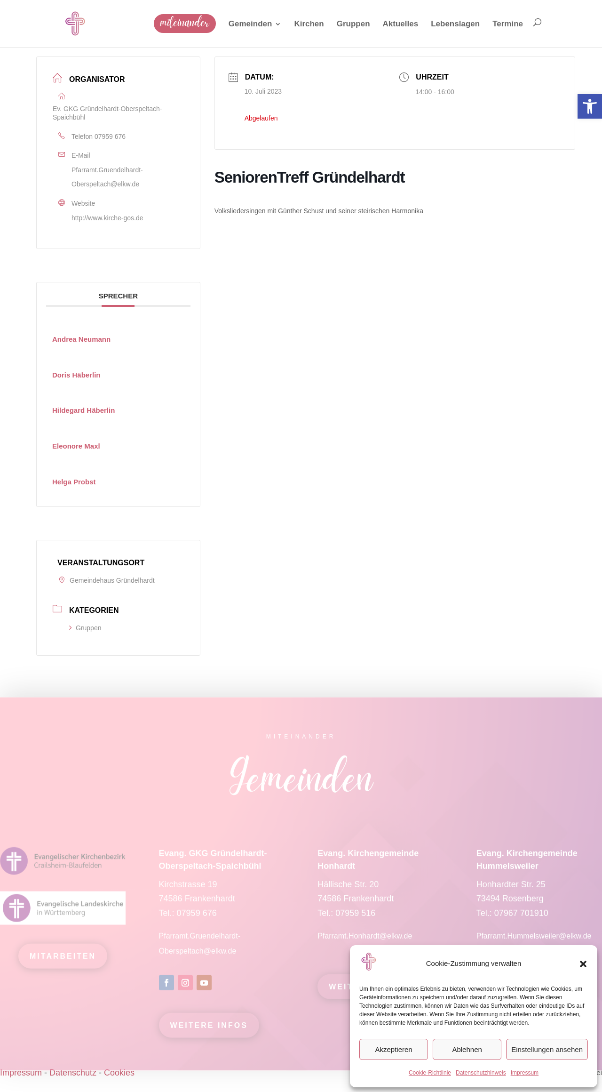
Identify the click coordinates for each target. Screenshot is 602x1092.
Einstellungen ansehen (547, 1049)
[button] (583, 964)
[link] (590, 106)
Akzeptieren (393, 1049)
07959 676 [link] (110, 136)
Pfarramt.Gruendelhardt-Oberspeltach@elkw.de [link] (107, 177)
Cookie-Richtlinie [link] (430, 1072)
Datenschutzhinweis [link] (481, 1072)
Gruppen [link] (85, 628)
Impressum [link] (525, 1072)
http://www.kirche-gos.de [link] (107, 218)
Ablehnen (467, 1049)
